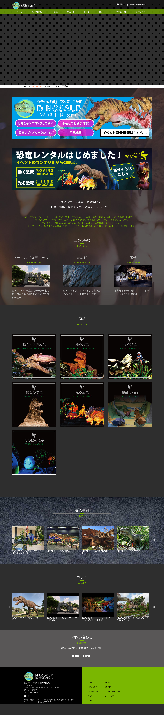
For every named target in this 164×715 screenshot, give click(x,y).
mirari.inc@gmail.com (138, 5)
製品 (55, 12)
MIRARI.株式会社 (46, 694)
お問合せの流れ (93, 702)
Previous (10, 551)
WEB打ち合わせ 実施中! (57, 98)
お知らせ (103, 12)
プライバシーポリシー (112, 702)
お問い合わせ (142, 12)
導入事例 (71, 12)
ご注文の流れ (122, 12)
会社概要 (108, 693)
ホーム (19, 12)
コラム (87, 12)
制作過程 (108, 698)
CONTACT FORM (81, 666)
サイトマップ (109, 707)
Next (154, 551)
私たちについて (38, 12)
